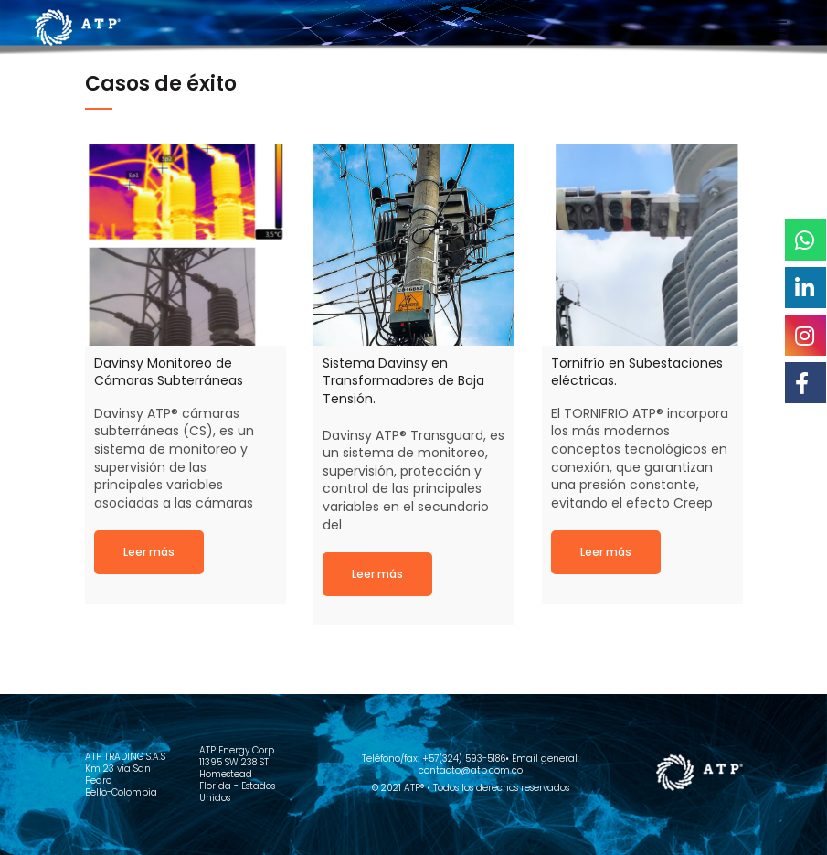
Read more (148, 552)
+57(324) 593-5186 (463, 758)
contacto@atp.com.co (471, 770)
